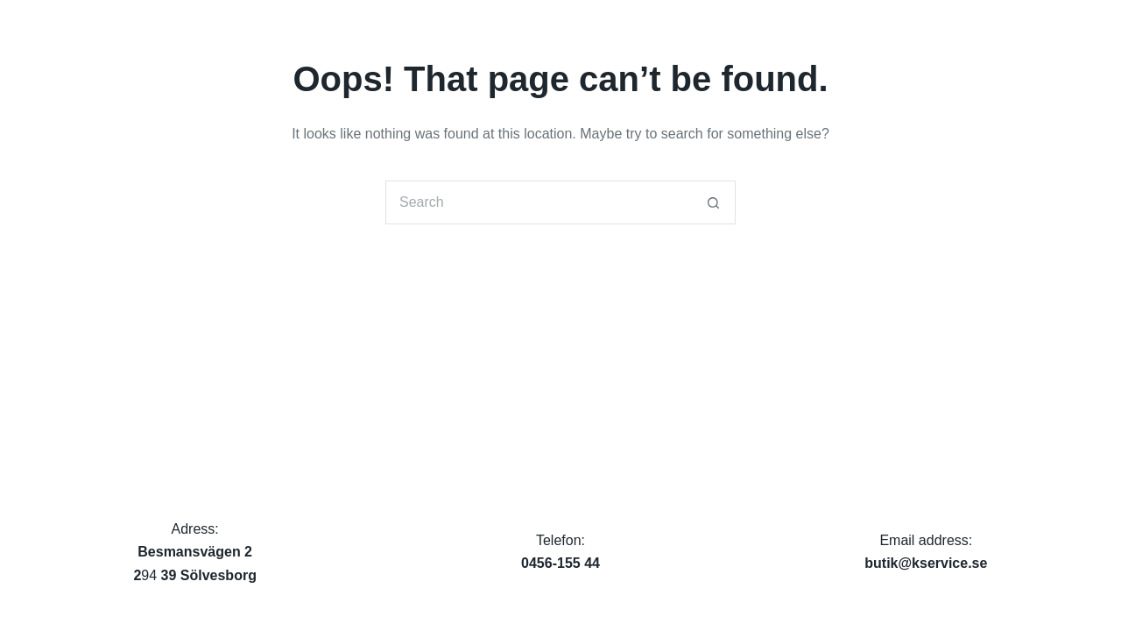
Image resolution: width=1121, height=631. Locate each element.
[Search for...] (538, 202)
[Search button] (714, 202)
